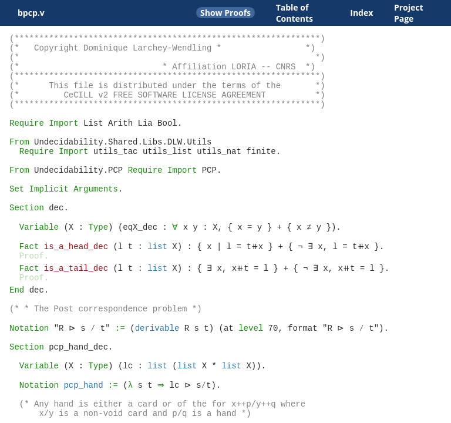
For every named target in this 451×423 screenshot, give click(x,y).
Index (361, 12)
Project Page (408, 13)
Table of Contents (294, 13)
